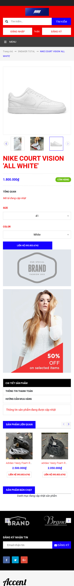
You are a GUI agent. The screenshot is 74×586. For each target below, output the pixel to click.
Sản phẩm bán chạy (19, 489)
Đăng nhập (17, 31)
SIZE (5, 208)
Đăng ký (56, 31)
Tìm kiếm (61, 21)
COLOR (7, 226)
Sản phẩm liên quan (19, 424)
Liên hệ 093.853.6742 (19, 474)
